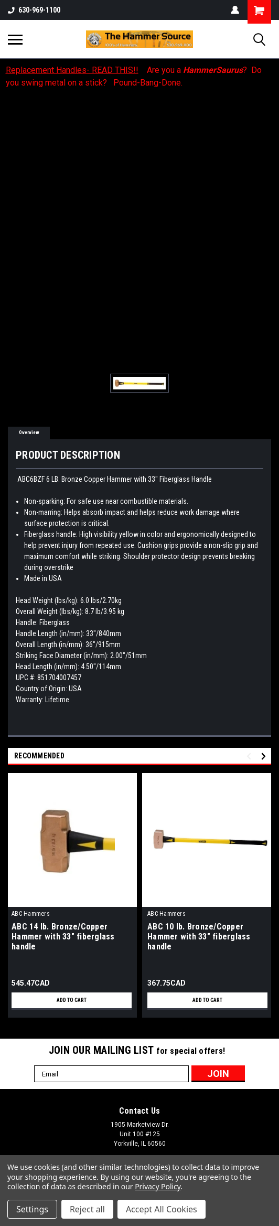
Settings (32, 1209)
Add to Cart (72, 1000)
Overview (29, 432)
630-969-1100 (34, 10)
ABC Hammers (31, 913)
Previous (250, 756)
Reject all (87, 1209)
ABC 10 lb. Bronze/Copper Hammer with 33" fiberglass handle (199, 937)
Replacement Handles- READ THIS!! (72, 70)
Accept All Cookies (161, 1209)
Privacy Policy (157, 1186)
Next (265, 756)
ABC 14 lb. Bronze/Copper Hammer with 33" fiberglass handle (63, 937)
